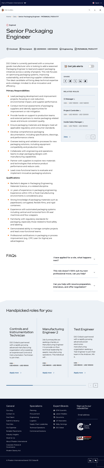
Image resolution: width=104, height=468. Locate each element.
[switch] (91, 66)
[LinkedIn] (90, 460)
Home (8, 17)
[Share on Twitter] (75, 81)
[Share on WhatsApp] (70, 81)
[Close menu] (100, 10)
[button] (85, 81)
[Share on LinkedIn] (80, 81)
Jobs (14, 17)
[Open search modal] (89, 10)
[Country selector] (95, 3)
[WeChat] (96, 460)
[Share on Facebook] (65, 81)
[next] (93, 137)
